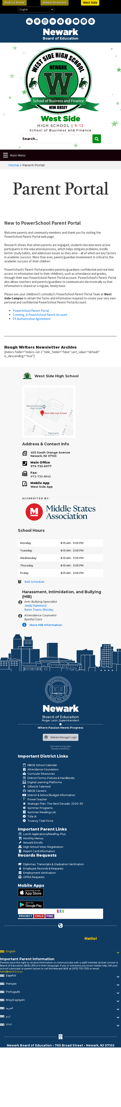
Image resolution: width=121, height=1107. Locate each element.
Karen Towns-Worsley (38, 610)
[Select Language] (36, 9)
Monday (25, 543)
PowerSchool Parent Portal (31, 311)
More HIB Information (46, 625)
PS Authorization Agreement (32, 319)
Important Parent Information (27, 959)
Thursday (26, 565)
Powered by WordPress (60, 748)
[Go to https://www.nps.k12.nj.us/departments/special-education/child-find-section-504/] (26, 916)
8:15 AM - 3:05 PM (72, 543)
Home (14, 165)
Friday (24, 573)
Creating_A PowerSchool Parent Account (40, 315)
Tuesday (26, 550)
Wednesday (28, 558)
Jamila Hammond (35, 605)
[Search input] (55, 138)
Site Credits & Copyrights (60, 746)
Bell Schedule (34, 581)
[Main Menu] (14, 155)
